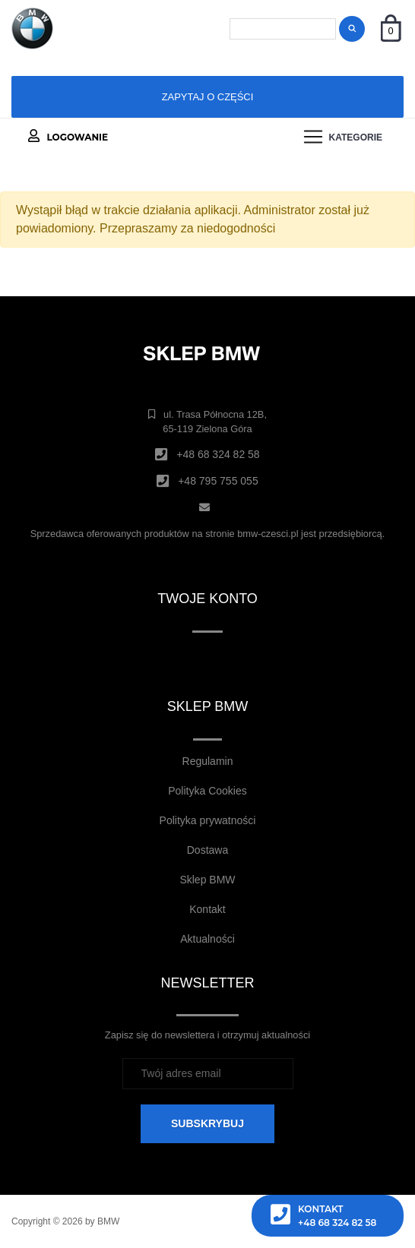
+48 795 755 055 (218, 481)
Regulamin (207, 761)
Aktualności (207, 939)
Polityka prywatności (208, 820)
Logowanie (68, 136)
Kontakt (207, 909)
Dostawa (207, 850)
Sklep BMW (207, 880)
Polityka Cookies (207, 791)
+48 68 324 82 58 (217, 454)
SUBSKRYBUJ (207, 1123)
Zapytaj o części (208, 97)
